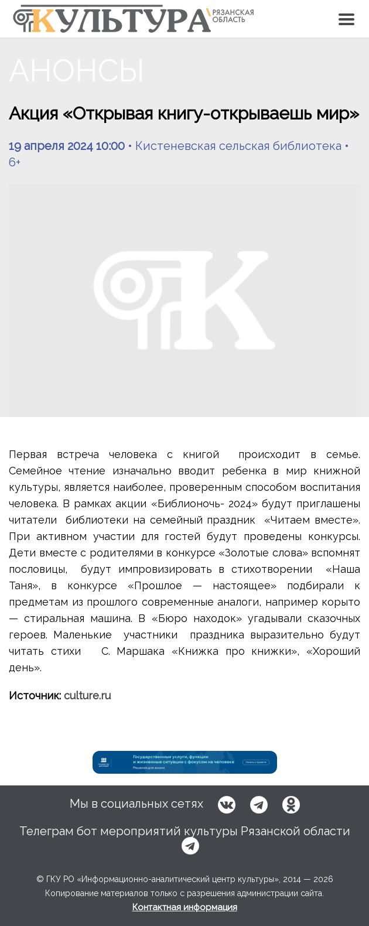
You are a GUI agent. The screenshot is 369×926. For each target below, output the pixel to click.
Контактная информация (184, 907)
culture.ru (87, 695)
